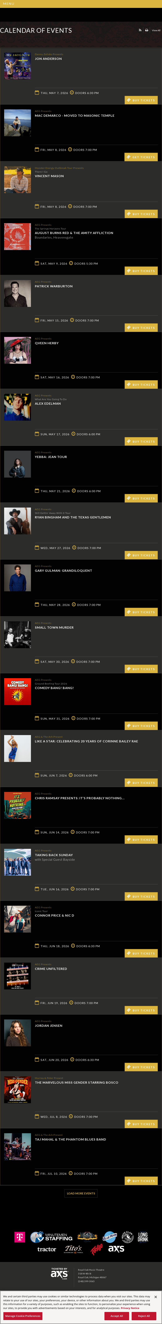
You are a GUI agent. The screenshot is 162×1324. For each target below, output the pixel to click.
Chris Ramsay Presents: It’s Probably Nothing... (80, 798)
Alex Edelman (48, 403)
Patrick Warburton (54, 286)
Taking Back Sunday (54, 855)
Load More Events (81, 1193)
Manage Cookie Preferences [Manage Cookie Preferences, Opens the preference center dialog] (22, 1316)
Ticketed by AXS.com (28, 40)
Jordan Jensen (48, 1025)
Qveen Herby (47, 343)
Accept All (117, 1316)
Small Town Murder (54, 627)
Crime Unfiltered (51, 968)
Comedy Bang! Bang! (54, 687)
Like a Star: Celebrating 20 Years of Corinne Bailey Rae (86, 741)
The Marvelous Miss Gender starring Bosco (76, 1082)
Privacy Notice (130, 1308)
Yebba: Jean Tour (51, 456)
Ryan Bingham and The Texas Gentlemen (73, 517)
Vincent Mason (49, 176)
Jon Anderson (48, 58)
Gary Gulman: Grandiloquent (63, 570)
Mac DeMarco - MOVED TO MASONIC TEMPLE (75, 115)
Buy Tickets (141, 100)
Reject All (144, 1316)
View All (156, 30)
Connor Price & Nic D (54, 915)
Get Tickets (141, 157)
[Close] (155, 1297)
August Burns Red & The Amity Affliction (74, 232)
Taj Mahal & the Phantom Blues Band (70, 1139)
